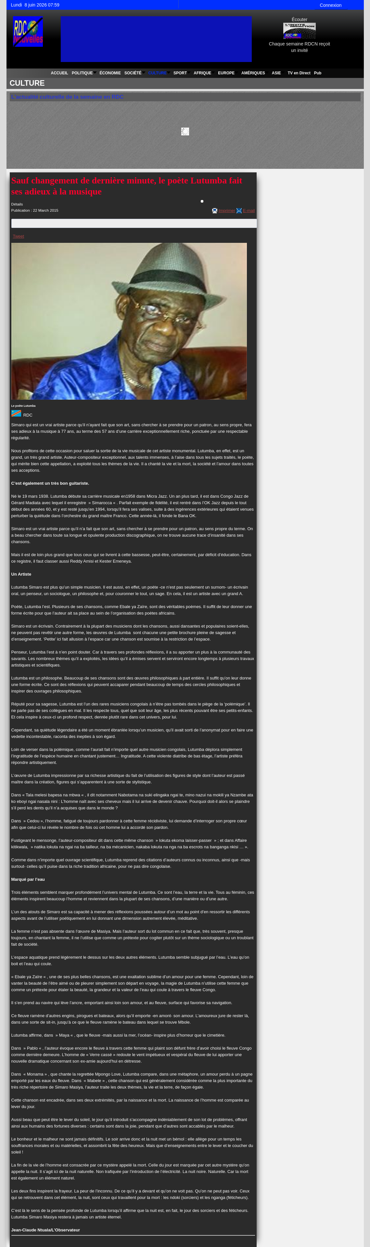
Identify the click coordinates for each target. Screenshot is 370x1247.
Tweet (18, 236)
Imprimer (227, 210)
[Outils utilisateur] (202, 201)
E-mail (249, 210)
